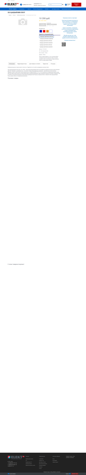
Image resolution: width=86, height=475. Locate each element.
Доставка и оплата (34, 63)
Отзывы (53, 63)
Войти (9, 0)
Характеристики (22, 63)
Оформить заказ (76, 4)
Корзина (67, 473)
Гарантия (45, 63)
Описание (12, 63)
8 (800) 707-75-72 (27, 4)
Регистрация (12, 0)
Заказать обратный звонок (40, 5)
